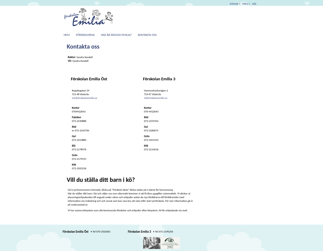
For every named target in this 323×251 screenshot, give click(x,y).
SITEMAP (234, 3)
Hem (67, 35)
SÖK (254, 3)
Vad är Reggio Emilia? (116, 35)
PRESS (245, 3)
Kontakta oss (147, 35)
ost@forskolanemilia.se (84, 97)
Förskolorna (85, 35)
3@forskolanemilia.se (155, 97)
